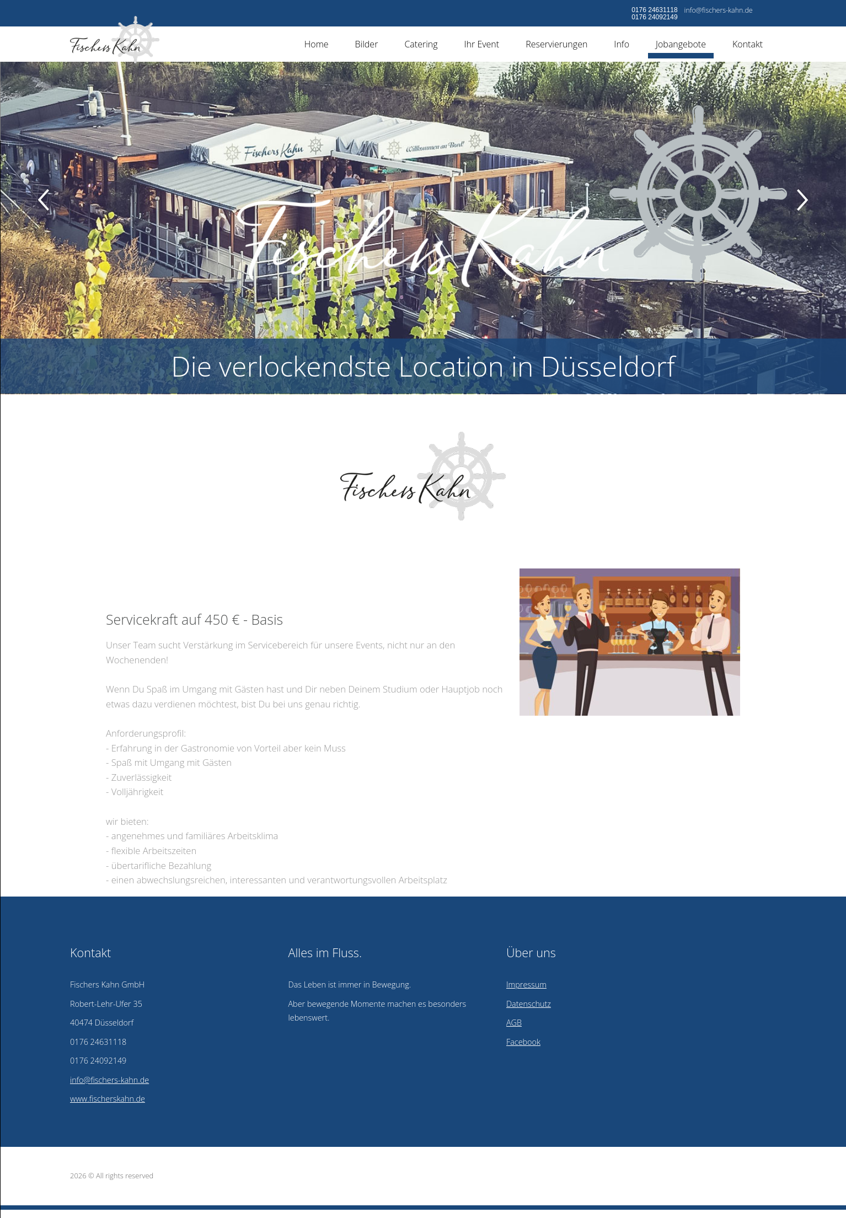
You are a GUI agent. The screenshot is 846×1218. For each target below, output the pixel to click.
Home (316, 44)
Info (621, 44)
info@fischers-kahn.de (718, 10)
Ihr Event (482, 44)
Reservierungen (556, 44)
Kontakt (747, 44)
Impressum (526, 984)
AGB (514, 1022)
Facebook (523, 1042)
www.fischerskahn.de (107, 1098)
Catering (420, 44)
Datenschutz (528, 1004)
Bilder (366, 44)
